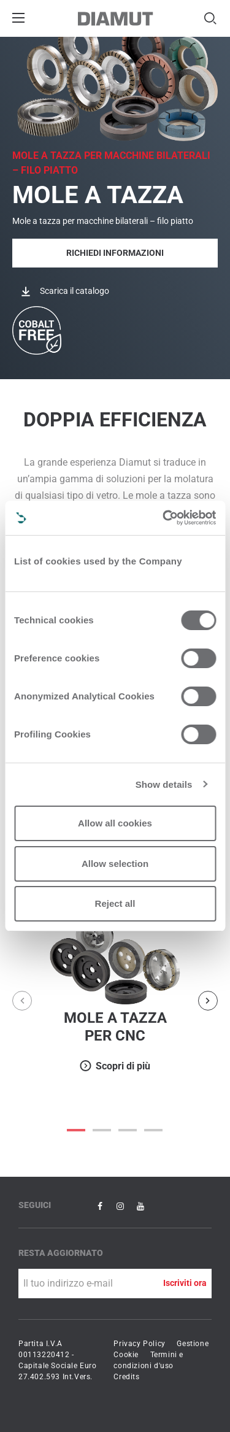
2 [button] (128, 1130)
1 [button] (102, 1130)
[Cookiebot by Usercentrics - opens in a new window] (164, 518)
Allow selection (115, 863)
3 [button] (154, 1130)
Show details (164, 784)
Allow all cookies (115, 823)
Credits (126, 1376)
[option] (115, 992)
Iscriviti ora (185, 1283)
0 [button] (76, 1130)
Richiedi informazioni (115, 253)
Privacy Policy (139, 1343)
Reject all (115, 903)
